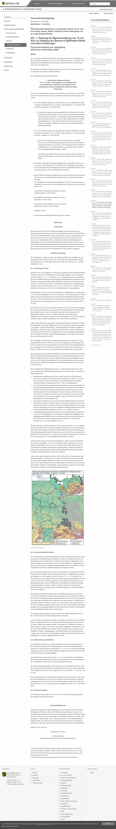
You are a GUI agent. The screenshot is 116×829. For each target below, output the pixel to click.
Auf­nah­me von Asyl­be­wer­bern (68, 777)
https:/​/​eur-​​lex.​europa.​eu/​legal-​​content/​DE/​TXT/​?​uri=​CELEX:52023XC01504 (54, 757)
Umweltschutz (9, 62)
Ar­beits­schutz (9, 66)
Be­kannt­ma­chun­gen (66, 785)
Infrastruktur (8, 58)
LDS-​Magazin (64, 772)
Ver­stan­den (108, 823)
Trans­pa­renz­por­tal (65, 816)
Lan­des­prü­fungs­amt (66, 806)
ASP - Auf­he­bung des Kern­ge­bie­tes (101, 300)
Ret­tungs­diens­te (11, 53)
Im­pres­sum (35, 775)
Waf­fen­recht (10, 49)
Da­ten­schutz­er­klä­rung (43, 824)
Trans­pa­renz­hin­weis (37, 783)
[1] (52, 314)
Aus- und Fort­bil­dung (66, 775)
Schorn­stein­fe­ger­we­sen (67, 814)
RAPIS (62, 811)
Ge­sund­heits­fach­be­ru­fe (13, 37)
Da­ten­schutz (35, 777)
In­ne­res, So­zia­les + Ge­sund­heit (69, 801)
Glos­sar (7, 70)
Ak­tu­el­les (7, 21)
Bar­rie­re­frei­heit (36, 780)
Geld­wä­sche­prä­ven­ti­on (66, 793)
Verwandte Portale (64, 769)
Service (33, 769)
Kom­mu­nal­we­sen (11, 33)
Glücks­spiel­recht (65, 798)
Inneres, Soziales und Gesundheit (14, 29)
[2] (71, 563)
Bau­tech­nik (63, 783)
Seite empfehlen (92, 769)
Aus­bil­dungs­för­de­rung (66, 780)
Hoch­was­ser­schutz (10, 25)
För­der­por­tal (64, 790)
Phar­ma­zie (9, 41)
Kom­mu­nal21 (64, 803)
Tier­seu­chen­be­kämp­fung (13, 45)
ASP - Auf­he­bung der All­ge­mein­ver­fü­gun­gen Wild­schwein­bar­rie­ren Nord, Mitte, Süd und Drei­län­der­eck (101, 125)
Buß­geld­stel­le (64, 788)
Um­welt (63, 819)
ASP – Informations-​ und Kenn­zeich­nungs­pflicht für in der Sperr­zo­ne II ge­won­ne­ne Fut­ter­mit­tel (102, 269)
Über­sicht (34, 772)
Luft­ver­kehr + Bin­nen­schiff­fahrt (68, 809)
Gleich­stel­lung (64, 796)
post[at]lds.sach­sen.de (17, 784)
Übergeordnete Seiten (106, 9)
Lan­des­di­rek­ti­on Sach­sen (14, 773)
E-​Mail (91, 772)
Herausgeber (6, 769)
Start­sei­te (8, 17)
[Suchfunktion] (100, 3)
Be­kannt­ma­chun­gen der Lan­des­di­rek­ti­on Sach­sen (23, 9)
